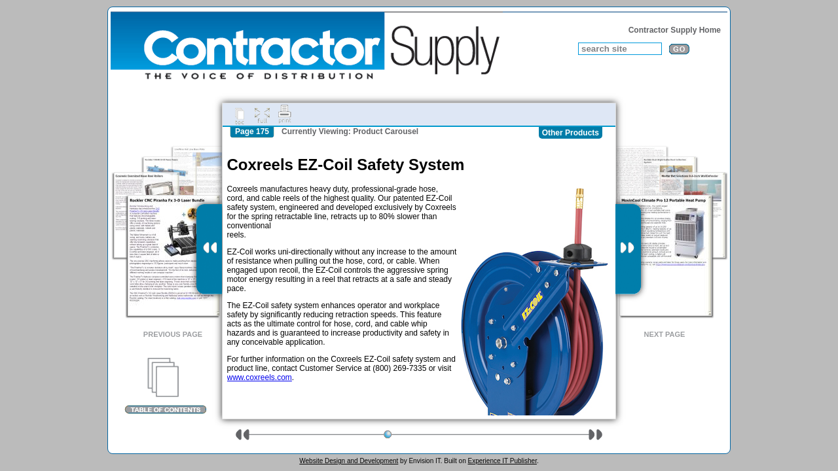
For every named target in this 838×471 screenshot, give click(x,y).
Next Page (664, 334)
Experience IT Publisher (501, 460)
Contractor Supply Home (674, 30)
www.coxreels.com (259, 377)
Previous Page (172, 334)
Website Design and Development (348, 460)
